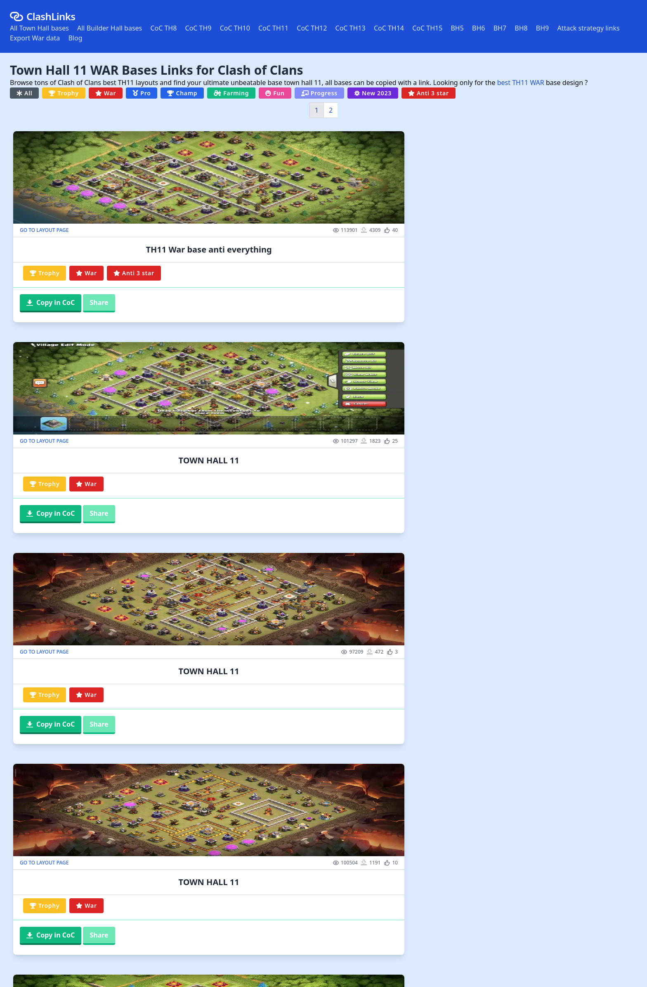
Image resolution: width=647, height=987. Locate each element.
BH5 (457, 28)
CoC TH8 (163, 28)
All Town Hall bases (39, 28)
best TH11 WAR (520, 82)
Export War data (35, 38)
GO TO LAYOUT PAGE (44, 230)
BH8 (521, 28)
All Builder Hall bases (109, 28)
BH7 (500, 28)
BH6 (478, 28)
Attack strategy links (588, 28)
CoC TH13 (350, 28)
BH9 (542, 28)
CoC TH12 (312, 28)
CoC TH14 (389, 28)
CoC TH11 (273, 28)
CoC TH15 (427, 28)
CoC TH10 (235, 28)
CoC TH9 (198, 28)
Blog (75, 38)
